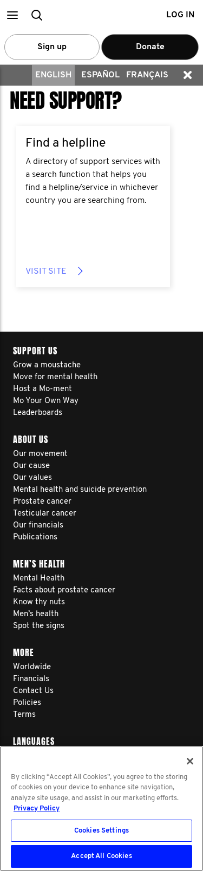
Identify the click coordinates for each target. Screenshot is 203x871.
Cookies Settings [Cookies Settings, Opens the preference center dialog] (101, 830)
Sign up (52, 47)
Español (100, 75)
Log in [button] (180, 15)
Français (147, 75)
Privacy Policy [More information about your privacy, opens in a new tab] (37, 808)
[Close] (190, 761)
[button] (12, 15)
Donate (150, 47)
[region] (101, 808)
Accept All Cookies (101, 856)
